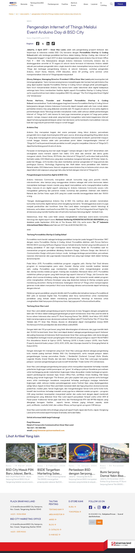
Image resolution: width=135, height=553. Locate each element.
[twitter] (43, 44)
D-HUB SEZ (54, 535)
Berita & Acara (74, 4)
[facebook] (38, 44)
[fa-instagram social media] (99, 507)
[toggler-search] (111, 4)
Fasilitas (65, 4)
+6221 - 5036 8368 (18, 514)
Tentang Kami (56, 509)
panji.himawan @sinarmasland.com (48, 430)
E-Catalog (104, 4)
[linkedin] (48, 44)
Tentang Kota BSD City (37, 4)
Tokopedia (75, 512)
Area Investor (56, 514)
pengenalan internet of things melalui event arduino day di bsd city (56, 14)
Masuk (120, 4)
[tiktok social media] (95, 508)
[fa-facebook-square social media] (90, 507)
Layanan (94, 4)
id (16, 14)
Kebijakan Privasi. (109, 514)
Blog (52, 524)
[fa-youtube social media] (104, 507)
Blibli (72, 507)
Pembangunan (53, 4)
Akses (86, 4)
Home (11, 14)
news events (24, 14)
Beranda (24, 4)
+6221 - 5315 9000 (18, 532)
